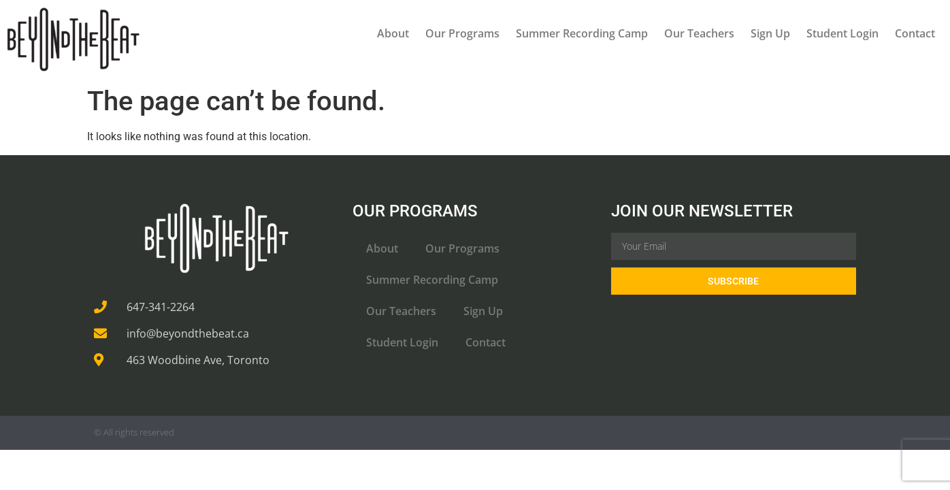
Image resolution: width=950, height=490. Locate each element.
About (393, 33)
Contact (915, 33)
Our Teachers (699, 33)
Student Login (842, 33)
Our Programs (462, 33)
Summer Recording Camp (582, 33)
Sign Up (770, 33)
